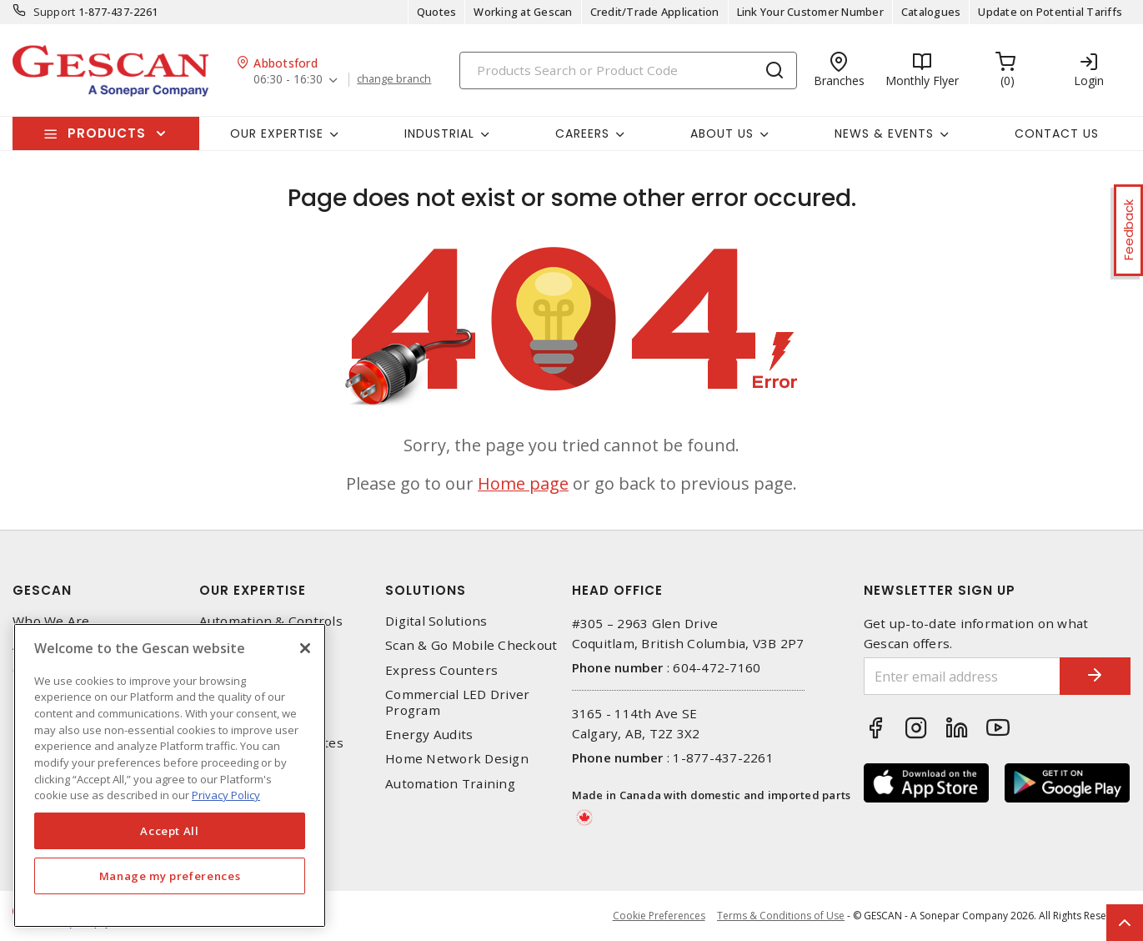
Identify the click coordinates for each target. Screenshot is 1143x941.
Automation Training (450, 784)
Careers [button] (582, 133)
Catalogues (931, 11)
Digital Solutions (436, 621)
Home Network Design (457, 759)
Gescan (42, 590)
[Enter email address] (956, 676)
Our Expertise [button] (276, 133)
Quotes (437, 11)
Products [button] (107, 133)
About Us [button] (722, 133)
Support (54, 11)
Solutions (425, 590)
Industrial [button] (439, 133)
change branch (395, 79)
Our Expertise (252, 590)
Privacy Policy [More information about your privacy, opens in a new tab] (226, 795)
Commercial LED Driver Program (457, 702)
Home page (523, 483)
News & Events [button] (884, 133)
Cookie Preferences (658, 916)
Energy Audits (429, 734)
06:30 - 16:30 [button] (288, 80)
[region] (169, 775)
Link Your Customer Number (810, 11)
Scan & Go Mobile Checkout (471, 645)
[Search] (628, 70)
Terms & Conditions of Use (781, 915)
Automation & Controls (271, 621)
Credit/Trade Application (654, 11)
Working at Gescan (523, 11)
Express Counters (441, 670)
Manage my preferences (170, 875)
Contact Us (1057, 133)
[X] (305, 648)
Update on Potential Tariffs (1050, 11)
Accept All (169, 830)
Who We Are (51, 621)
